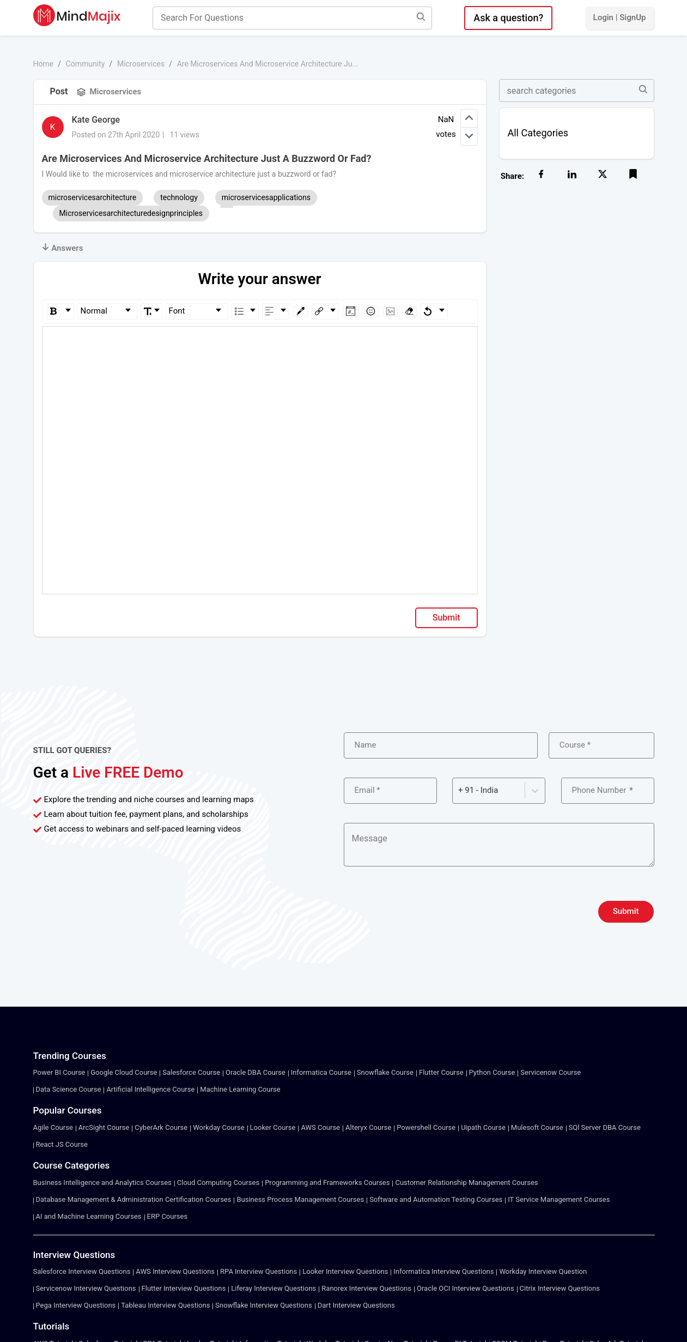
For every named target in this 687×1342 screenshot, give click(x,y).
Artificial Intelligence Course (150, 1089)
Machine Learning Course (240, 1089)
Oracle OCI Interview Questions (465, 1288)
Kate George (96, 120)
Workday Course (218, 1127)
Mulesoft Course (537, 1127)
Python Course (492, 1072)
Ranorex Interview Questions (366, 1288)
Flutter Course (441, 1072)
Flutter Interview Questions (184, 1288)
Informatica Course (321, 1072)
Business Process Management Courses (300, 1199)
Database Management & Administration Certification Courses (134, 1199)
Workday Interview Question (543, 1271)
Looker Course (273, 1127)
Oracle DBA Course (255, 1072)
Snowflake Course (385, 1072)
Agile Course (53, 1127)
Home (43, 63)
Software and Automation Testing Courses (435, 1199)
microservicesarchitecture (92, 197)
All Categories (538, 133)
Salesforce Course (191, 1072)
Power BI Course (59, 1072)
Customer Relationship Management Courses (466, 1182)
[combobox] (459, 790)
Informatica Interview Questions (443, 1271)
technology (179, 197)
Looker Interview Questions (345, 1271)
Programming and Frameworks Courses (327, 1182)
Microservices (141, 63)
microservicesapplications (266, 197)
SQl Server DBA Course (605, 1127)
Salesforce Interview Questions (82, 1271)
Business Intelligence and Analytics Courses (102, 1182)
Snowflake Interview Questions (263, 1305)
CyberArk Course (161, 1127)
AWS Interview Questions (175, 1271)
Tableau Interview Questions (165, 1305)
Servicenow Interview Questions (86, 1288)
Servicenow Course (550, 1072)
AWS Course (320, 1127)
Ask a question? (508, 17)
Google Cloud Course (123, 1072)
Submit (446, 617)
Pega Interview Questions (76, 1305)
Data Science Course (68, 1089)
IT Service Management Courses (559, 1199)
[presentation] (426, 911)
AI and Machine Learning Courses (89, 1216)
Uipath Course (483, 1127)
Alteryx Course (368, 1127)
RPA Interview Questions (258, 1271)
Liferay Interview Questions (273, 1288)
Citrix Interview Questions (560, 1288)
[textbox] (260, 342)
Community (85, 63)
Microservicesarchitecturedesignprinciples (131, 213)
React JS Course (62, 1144)
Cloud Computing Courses (218, 1182)
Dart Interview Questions (356, 1305)
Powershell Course (426, 1127)
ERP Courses (167, 1216)
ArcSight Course (103, 1127)
